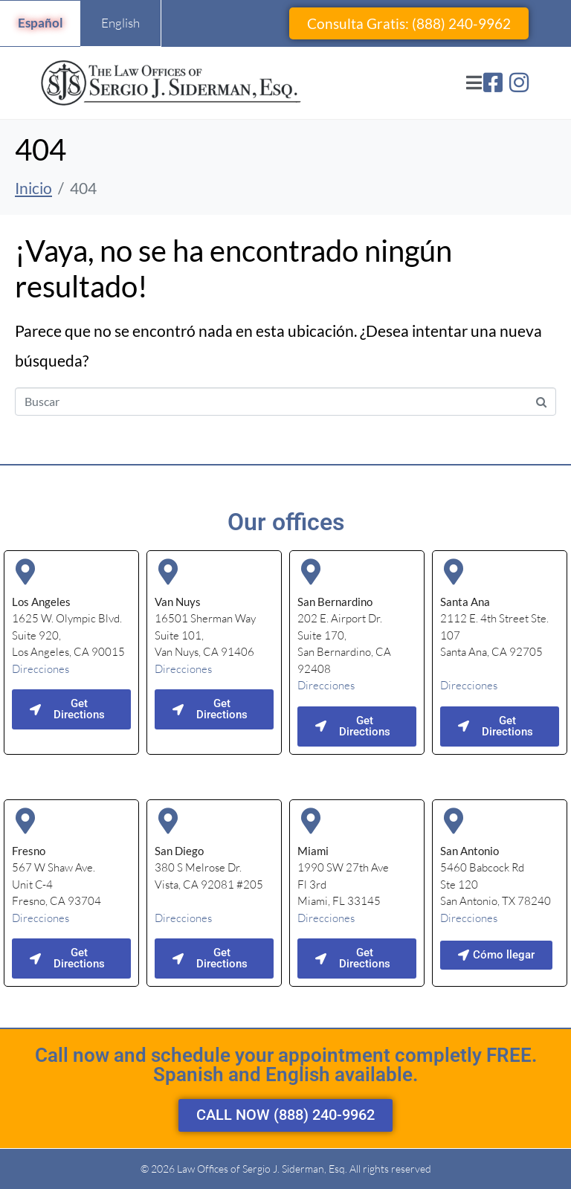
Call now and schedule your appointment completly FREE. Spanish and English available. (286, 1065)
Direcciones (40, 669)
